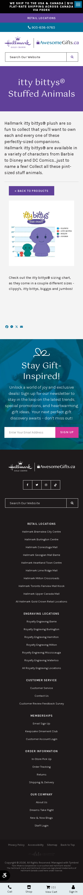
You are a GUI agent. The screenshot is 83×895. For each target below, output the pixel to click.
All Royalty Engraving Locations (41, 668)
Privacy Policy (16, 844)
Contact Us (42, 695)
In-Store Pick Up (42, 759)
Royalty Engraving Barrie (42, 621)
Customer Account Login (41, 739)
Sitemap (52, 844)
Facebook (27, 485)
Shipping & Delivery (41, 782)
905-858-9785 (41, 27)
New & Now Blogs (41, 817)
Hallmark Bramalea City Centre (41, 531)
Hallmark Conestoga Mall (42, 547)
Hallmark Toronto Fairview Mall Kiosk (42, 586)
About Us (41, 802)
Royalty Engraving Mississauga (41, 652)
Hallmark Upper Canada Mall (41, 593)
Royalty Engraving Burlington (41, 629)
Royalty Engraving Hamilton (41, 637)
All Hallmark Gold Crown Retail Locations (41, 601)
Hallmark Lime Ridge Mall (42, 570)
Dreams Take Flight (42, 810)
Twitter (37, 485)
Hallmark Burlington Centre (41, 539)
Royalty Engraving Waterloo (41, 660)
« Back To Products (31, 191)
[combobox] (36, 57)
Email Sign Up (41, 723)
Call (9, 889)
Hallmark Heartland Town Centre (41, 562)
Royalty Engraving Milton (41, 644)
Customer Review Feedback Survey (41, 703)
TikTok (55, 485)
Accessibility (36, 844)
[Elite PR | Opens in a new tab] (41, 854)
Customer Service (41, 688)
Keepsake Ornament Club (41, 731)
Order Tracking (41, 766)
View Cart (51, 891)
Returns (41, 774)
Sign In (73, 889)
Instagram (46, 485)
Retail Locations (41, 18)
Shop (28, 889)
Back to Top (68, 844)
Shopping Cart (48, 887)
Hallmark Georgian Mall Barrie (41, 555)
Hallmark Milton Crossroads (41, 578)
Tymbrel (74, 862)
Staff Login (41, 825)
